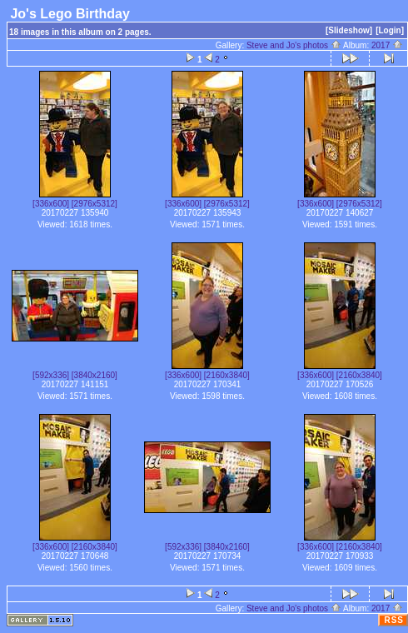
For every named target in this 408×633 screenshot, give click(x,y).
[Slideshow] (349, 30)
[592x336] (50, 375)
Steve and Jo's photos (293, 45)
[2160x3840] (227, 375)
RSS (394, 620)
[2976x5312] (94, 203)
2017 (387, 45)
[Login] (390, 30)
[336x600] (50, 203)
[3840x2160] (94, 375)
